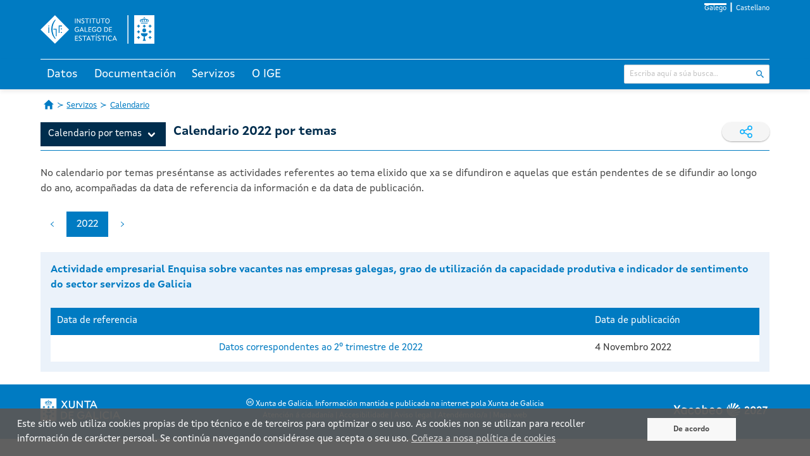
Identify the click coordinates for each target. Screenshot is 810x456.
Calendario (129, 105)
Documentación (135, 74)
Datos (62, 74)
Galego (715, 8)
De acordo (691, 429)
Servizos (213, 74)
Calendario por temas (95, 134)
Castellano (753, 8)
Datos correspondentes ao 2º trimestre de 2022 (321, 348)
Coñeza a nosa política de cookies (483, 439)
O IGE (266, 74)
